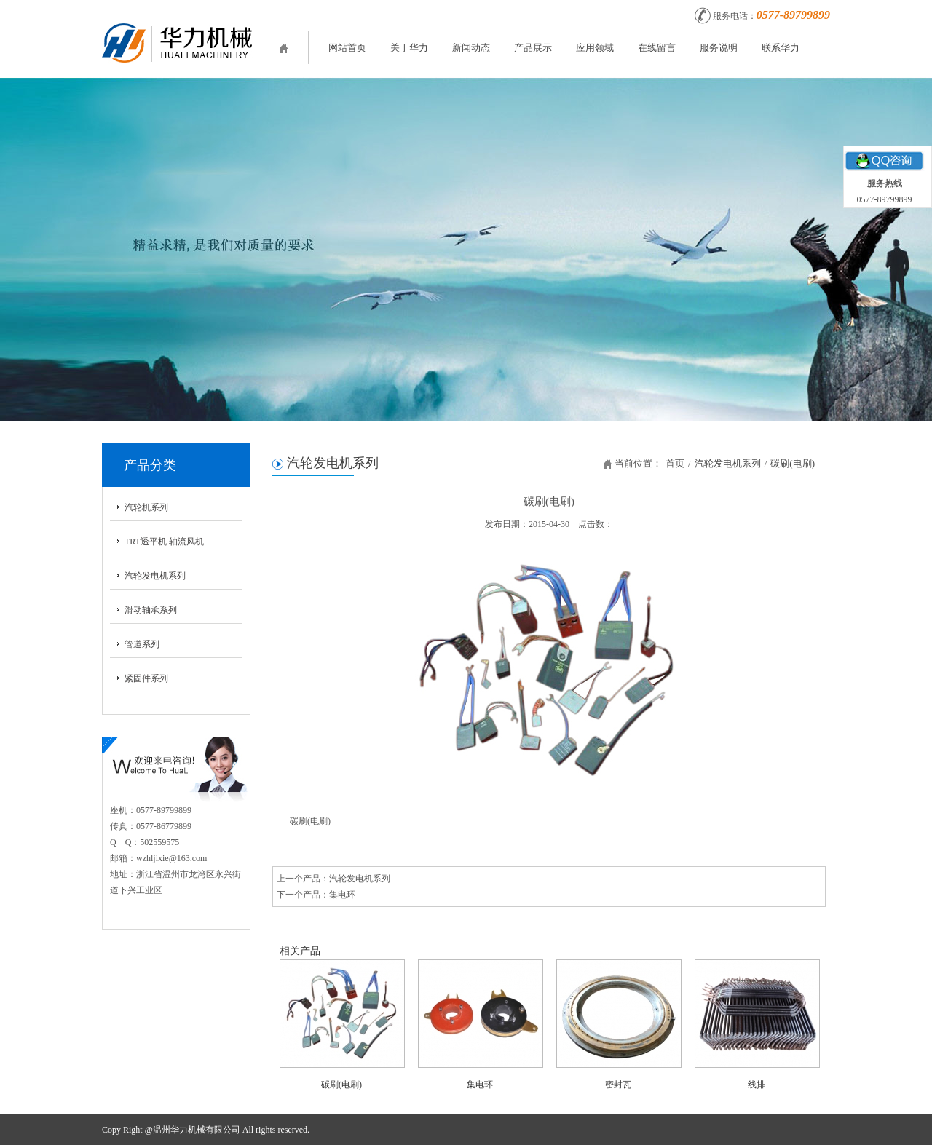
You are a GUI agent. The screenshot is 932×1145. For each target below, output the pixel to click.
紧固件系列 (146, 678)
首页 (675, 463)
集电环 (342, 895)
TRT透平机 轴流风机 (164, 541)
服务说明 (719, 47)
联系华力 (780, 47)
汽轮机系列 (146, 507)
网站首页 (347, 47)
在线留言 (657, 47)
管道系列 (142, 644)
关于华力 (409, 47)
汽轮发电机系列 (155, 576)
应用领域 (595, 47)
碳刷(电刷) (792, 463)
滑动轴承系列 (151, 610)
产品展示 (533, 47)
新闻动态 (471, 47)
